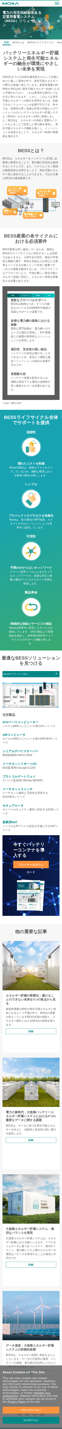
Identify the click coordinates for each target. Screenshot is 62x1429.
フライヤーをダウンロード (31, 865)
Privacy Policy (17, 1401)
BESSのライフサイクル (40, 42)
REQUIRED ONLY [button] (31, 1410)
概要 (6, 42)
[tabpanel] (31, 23)
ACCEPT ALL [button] (31, 1420)
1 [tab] (31, 36)
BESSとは (18, 42)
